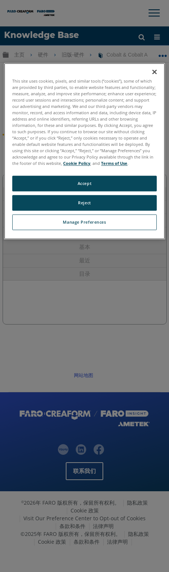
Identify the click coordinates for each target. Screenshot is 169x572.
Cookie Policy (76, 163)
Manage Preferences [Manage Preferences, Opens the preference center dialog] (84, 222)
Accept (84, 183)
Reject (84, 203)
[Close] (154, 72)
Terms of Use (114, 163)
